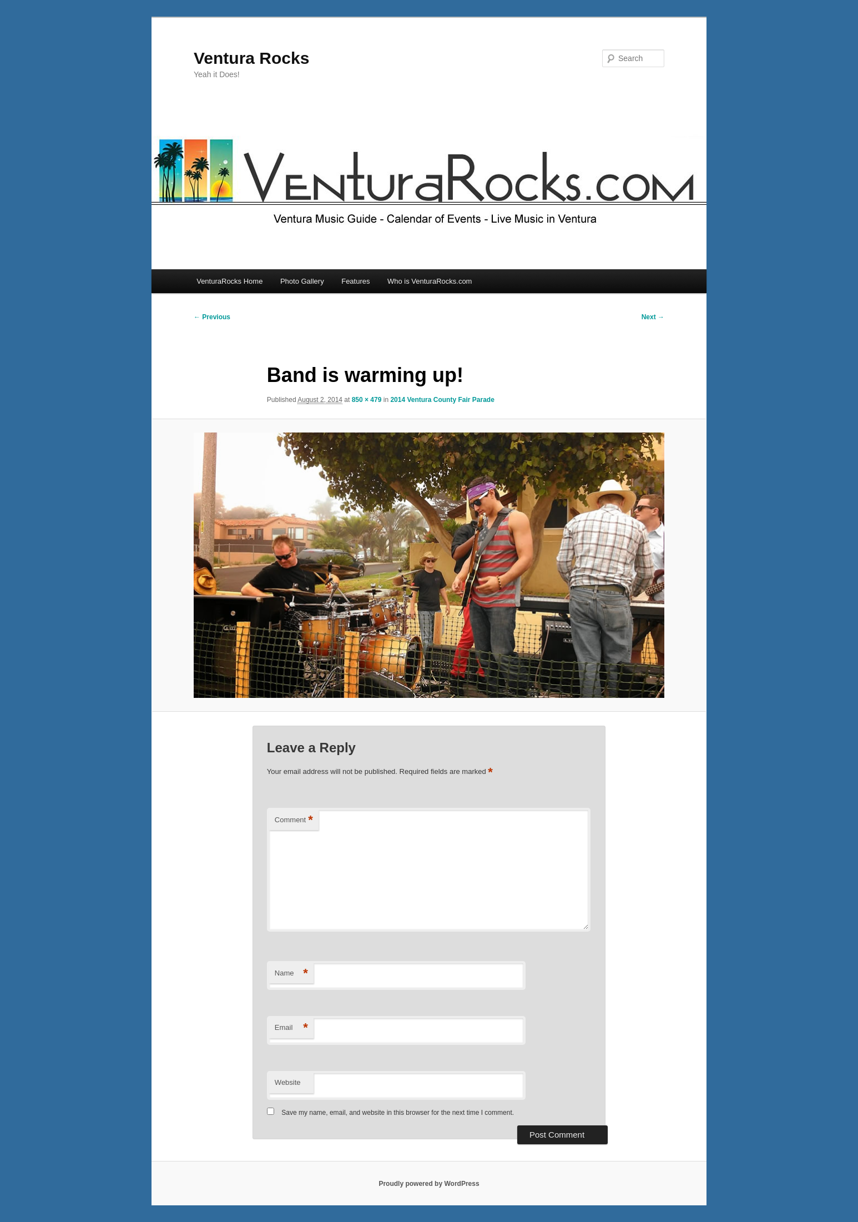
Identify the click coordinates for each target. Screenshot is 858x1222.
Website (288, 1082)
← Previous (212, 317)
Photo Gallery (302, 281)
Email (291, 1028)
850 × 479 (367, 400)
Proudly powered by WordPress (428, 1184)
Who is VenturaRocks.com (429, 281)
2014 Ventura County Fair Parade (442, 400)
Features (355, 281)
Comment (294, 820)
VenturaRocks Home (229, 281)
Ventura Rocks (251, 58)
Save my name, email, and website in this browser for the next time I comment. (397, 1113)
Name (291, 973)
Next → (653, 317)
